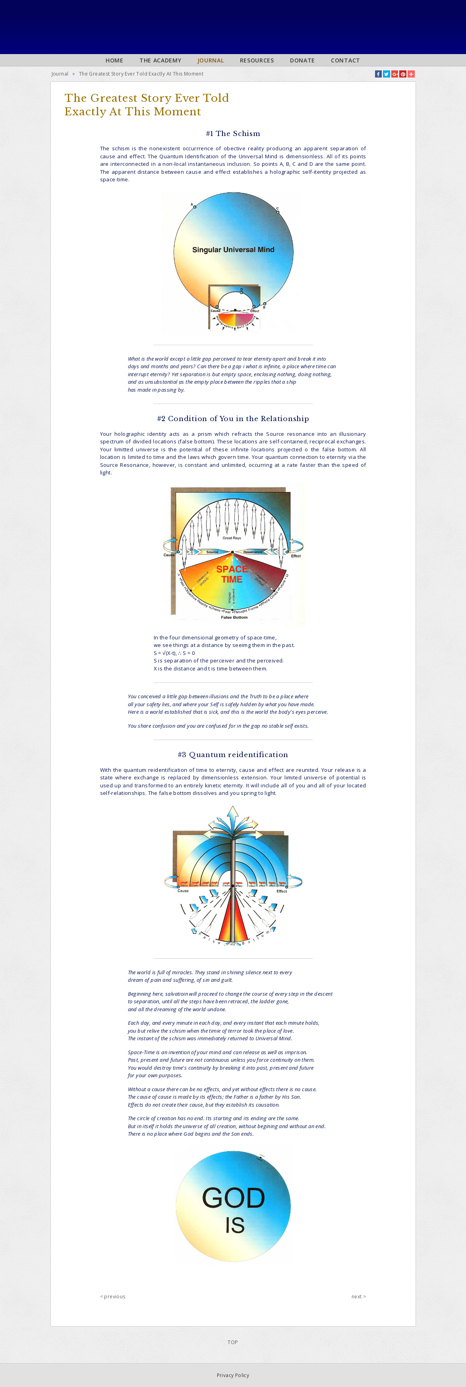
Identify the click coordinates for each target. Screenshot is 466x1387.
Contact (345, 60)
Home (115, 60)
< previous (113, 1296)
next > (359, 1296)
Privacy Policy (233, 1375)
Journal (210, 60)
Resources (257, 60)
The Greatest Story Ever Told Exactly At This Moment (141, 73)
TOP (233, 1342)
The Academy (160, 60)
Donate (302, 60)
